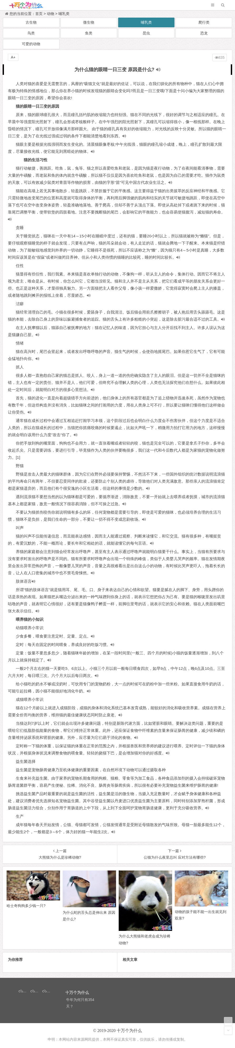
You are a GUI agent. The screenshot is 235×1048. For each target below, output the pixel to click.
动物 (50, 14)
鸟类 (31, 33)
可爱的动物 (31, 44)
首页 (39, 14)
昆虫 (146, 33)
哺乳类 (63, 14)
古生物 (31, 22)
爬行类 (203, 22)
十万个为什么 (129, 1030)
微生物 (88, 22)
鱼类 (88, 33)
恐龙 (204, 33)
